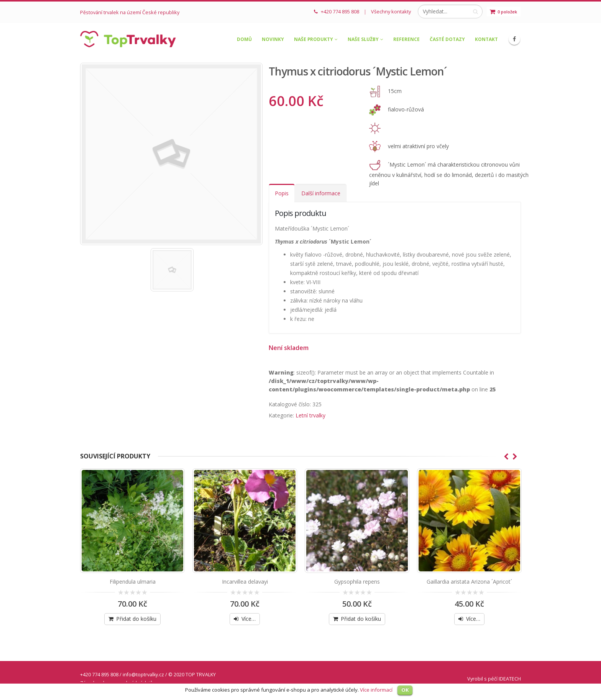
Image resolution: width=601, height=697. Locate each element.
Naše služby (363, 39)
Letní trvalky (310, 415)
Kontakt (486, 39)
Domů (244, 39)
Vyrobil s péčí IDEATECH (494, 679)
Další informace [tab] (320, 193)
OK (405, 689)
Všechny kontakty (391, 11)
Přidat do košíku (136, 618)
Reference (406, 39)
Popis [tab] (282, 193)
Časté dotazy (447, 39)
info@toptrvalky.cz (143, 674)
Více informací (376, 689)
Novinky (273, 39)
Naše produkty (313, 39)
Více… (248, 618)
